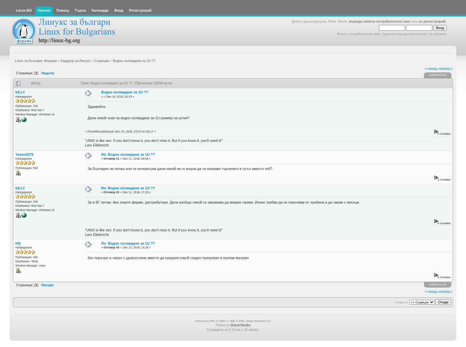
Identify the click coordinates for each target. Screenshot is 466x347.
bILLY (20, 92)
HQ (18, 243)
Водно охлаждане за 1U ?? (124, 92)
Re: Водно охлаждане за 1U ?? (128, 154)
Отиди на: (401, 302)
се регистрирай (432, 21)
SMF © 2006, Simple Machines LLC (250, 321)
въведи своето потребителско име (379, 21)
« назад (431, 68)
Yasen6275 (25, 154)
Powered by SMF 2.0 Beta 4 (211, 321)
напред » (445, 68)
